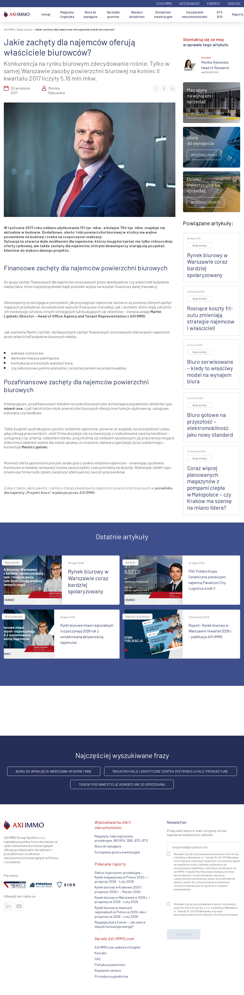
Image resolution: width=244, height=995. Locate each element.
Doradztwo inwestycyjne (163, 14)
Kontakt (213, 3)
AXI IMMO (9, 29)
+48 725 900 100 (210, 72)
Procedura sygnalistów (111, 976)
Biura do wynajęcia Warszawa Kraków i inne (54, 771)
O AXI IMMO (164, 3)
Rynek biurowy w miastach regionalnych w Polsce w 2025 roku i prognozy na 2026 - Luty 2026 (120, 912)
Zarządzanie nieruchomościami (194, 14)
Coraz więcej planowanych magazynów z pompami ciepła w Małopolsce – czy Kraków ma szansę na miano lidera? (209, 488)
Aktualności (189, 3)
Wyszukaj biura (204, 155)
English (234, 3)
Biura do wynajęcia (90, 14)
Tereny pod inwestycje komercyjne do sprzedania (122, 784)
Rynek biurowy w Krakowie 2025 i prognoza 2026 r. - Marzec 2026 (118, 889)
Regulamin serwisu (108, 970)
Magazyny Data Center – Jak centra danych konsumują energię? (120, 924)
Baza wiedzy (24, 29)
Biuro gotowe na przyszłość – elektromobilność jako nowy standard (210, 424)
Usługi (45, 14)
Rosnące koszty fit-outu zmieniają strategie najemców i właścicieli (210, 318)
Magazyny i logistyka (67, 14)
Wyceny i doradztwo (137, 14)
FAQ (98, 959)
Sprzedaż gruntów (113, 14)
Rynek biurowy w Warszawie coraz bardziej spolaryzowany (207, 265)
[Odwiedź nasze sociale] (8, 906)
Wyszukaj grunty (205, 202)
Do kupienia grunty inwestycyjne (117, 852)
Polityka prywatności (110, 965)
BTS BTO (220, 14)
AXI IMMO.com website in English (117, 947)
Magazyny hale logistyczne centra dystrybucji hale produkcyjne (170, 771)
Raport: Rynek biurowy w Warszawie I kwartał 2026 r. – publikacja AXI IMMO (210, 631)
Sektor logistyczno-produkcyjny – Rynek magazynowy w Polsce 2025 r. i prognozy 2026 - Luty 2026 (121, 877)
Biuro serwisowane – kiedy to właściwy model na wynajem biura (210, 371)
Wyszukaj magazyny (207, 113)
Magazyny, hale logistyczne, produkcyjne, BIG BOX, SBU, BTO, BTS (121, 838)
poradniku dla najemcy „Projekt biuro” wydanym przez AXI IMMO (88, 490)
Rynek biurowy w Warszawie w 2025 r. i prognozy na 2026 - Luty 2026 (122, 899)
